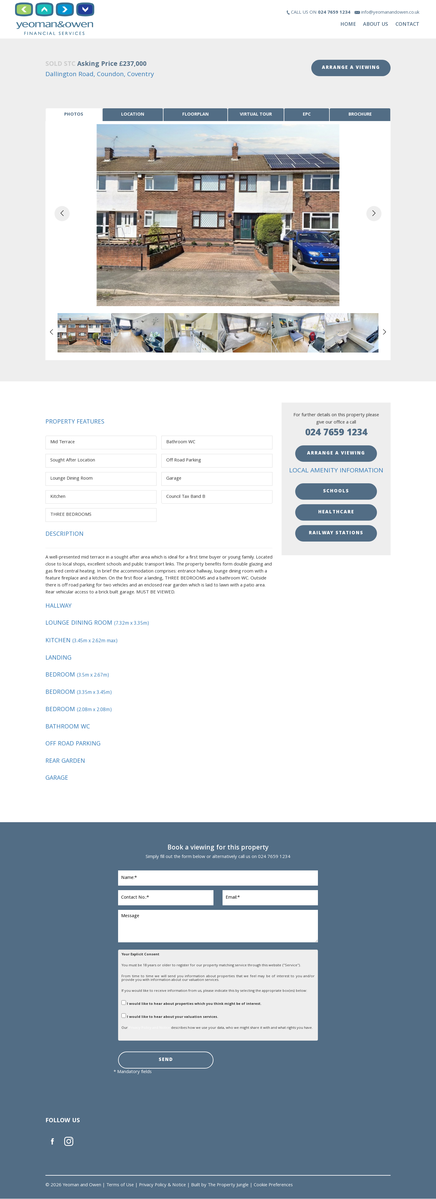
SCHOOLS (336, 492)
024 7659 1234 (336, 433)
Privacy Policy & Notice (162, 1186)
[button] (62, 213)
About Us (375, 24)
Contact (407, 24)
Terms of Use (120, 1186)
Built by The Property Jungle (220, 1186)
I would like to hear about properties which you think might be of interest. (191, 1003)
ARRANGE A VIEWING (351, 68)
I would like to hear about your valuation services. (169, 1016)
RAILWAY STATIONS (336, 534)
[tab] (74, 114)
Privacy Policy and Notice (149, 1028)
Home (348, 24)
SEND (166, 1060)
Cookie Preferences (273, 1186)
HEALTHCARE (336, 513)
